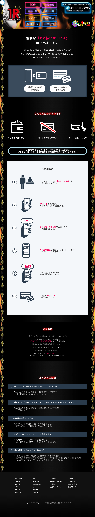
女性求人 (53, 484)
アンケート (71, 481)
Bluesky (36, 487)
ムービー (53, 478)
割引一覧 (17, 489)
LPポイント (18, 492)
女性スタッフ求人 (55, 487)
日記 (34, 478)
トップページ (19, 478)
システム (17, 487)
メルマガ (35, 492)
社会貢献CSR (72, 487)
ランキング (36, 481)
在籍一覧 (17, 484)
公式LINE (35, 489)
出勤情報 (17, 481)
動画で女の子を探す (56, 481)
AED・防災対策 (72, 484)
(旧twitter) (37, 484)
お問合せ (71, 478)
